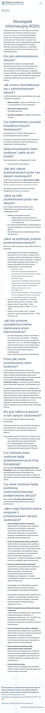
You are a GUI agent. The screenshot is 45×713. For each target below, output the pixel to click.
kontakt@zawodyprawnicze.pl (12, 697)
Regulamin (25, 707)
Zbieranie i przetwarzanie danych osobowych (17, 703)
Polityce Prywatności (11, 35)
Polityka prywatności (36, 707)
